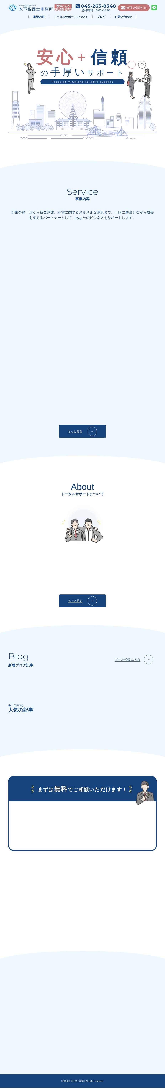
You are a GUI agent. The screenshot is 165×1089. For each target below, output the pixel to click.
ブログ (101, 17)
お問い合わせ (123, 17)
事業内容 (39, 17)
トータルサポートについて (71, 17)
